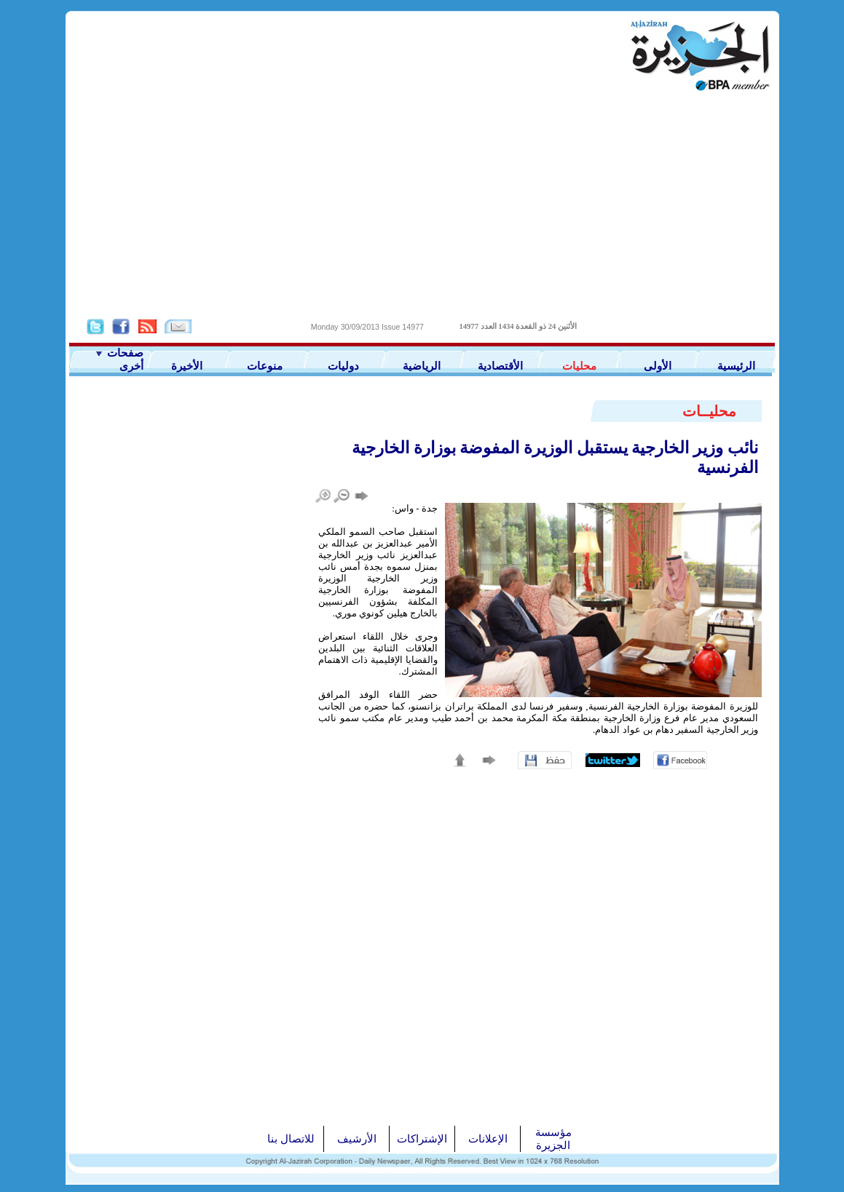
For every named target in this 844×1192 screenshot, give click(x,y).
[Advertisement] (422, 204)
